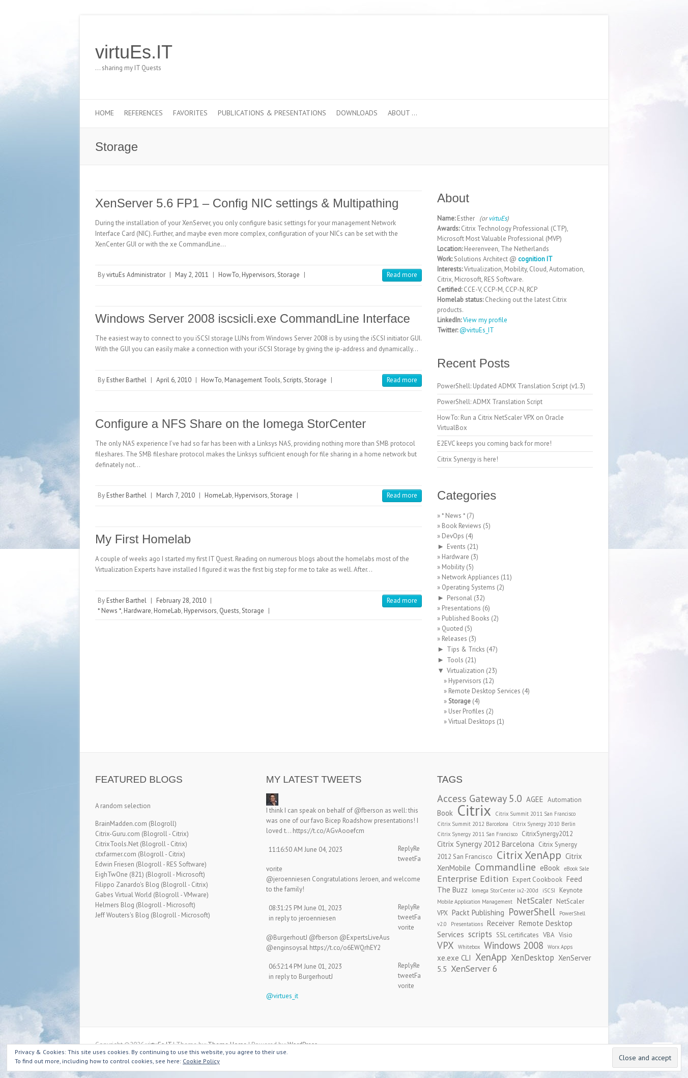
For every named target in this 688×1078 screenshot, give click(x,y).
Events (456, 546)
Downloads (357, 112)
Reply (405, 848)
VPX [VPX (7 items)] (445, 945)
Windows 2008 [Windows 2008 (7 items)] (513, 945)
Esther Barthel (126, 380)
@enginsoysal (287, 947)
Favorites (190, 112)
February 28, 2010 (181, 600)
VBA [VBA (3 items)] (549, 935)
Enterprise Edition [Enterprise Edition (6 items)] (472, 878)
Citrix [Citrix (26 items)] (474, 810)
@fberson (368, 810)
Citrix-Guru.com (117, 833)
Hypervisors (258, 274)
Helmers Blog (114, 905)
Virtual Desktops (471, 721)
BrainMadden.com (121, 823)
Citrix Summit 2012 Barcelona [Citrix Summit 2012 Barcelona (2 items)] (472, 823)
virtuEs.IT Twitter (536, 52)
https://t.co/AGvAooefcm (328, 830)
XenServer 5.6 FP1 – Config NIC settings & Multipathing (246, 203)
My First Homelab (143, 539)
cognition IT (535, 259)
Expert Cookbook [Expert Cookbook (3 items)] (537, 879)
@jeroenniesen (288, 879)
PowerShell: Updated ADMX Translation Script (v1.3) (511, 386)
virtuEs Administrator (135, 274)
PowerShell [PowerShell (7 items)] (531, 912)
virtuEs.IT (134, 52)
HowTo (228, 274)
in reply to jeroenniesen (302, 918)
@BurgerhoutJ (286, 937)
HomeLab (218, 495)
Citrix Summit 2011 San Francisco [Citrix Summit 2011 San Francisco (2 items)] (535, 813)
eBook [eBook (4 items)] (550, 868)
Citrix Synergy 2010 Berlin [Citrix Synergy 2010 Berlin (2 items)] (544, 823)
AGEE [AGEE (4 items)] (534, 799)
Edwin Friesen (114, 864)
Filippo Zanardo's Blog (127, 884)
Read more (402, 274)
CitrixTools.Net (116, 844)
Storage (288, 274)
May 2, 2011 (192, 274)
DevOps (453, 536)
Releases (454, 638)
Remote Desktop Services (484, 691)
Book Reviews (461, 525)
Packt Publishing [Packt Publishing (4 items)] (478, 912)
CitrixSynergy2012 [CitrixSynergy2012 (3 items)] (547, 833)
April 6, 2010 (173, 380)
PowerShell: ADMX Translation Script (489, 401)
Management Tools (252, 380)
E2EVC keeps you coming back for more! (494, 443)
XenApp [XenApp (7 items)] (491, 957)
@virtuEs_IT (477, 330)
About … (402, 112)
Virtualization (465, 670)
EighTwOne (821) (119, 874)
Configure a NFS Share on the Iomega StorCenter (230, 423)
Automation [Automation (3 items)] (565, 799)
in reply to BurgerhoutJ (301, 976)
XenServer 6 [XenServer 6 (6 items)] (474, 968)
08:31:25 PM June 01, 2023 (305, 908)
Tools (455, 660)
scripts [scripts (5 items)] (480, 934)
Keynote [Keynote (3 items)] (571, 890)
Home (104, 112)
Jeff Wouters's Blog (122, 915)
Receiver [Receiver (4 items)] (500, 923)
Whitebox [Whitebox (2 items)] (469, 946)
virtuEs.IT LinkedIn (552, 52)
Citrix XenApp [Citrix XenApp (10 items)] (529, 855)
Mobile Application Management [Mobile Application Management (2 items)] (474, 901)
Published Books (466, 618)
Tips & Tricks (466, 649)
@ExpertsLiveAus (364, 937)
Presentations (461, 608)
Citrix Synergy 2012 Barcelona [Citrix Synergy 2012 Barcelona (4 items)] (485, 844)
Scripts (292, 380)
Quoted (452, 628)
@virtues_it (282, 996)
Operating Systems (468, 587)
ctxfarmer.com (115, 854)
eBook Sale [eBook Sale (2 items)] (576, 868)
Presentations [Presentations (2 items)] (467, 924)
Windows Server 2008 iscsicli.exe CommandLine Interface (252, 318)
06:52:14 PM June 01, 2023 (305, 966)
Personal (459, 598)
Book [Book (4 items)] (445, 813)
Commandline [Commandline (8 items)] (505, 866)
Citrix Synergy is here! (467, 459)
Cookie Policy (201, 1061)
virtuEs (498, 218)
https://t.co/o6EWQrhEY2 (345, 947)
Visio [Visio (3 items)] (565, 935)
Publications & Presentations (272, 112)
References (143, 112)
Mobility (453, 567)
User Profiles (466, 711)
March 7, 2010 (175, 495)
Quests (229, 610)
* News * (109, 610)
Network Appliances (470, 577)
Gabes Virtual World (123, 894)
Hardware (137, 610)
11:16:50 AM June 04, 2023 (305, 849)
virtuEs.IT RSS (567, 52)
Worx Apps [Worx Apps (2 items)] (560, 946)
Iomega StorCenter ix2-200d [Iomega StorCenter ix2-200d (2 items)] (505, 890)
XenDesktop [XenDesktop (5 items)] (532, 957)
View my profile (485, 320)
